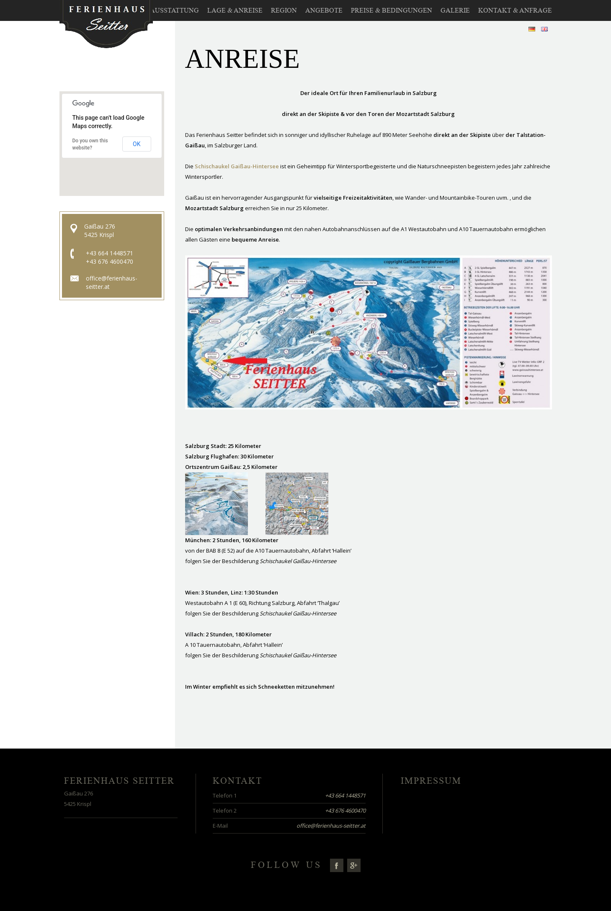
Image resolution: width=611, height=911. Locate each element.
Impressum (431, 781)
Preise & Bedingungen (391, 10)
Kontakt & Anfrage (515, 10)
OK (136, 144)
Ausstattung (174, 10)
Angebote (324, 10)
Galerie (455, 10)
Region (284, 10)
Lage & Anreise (235, 10)
